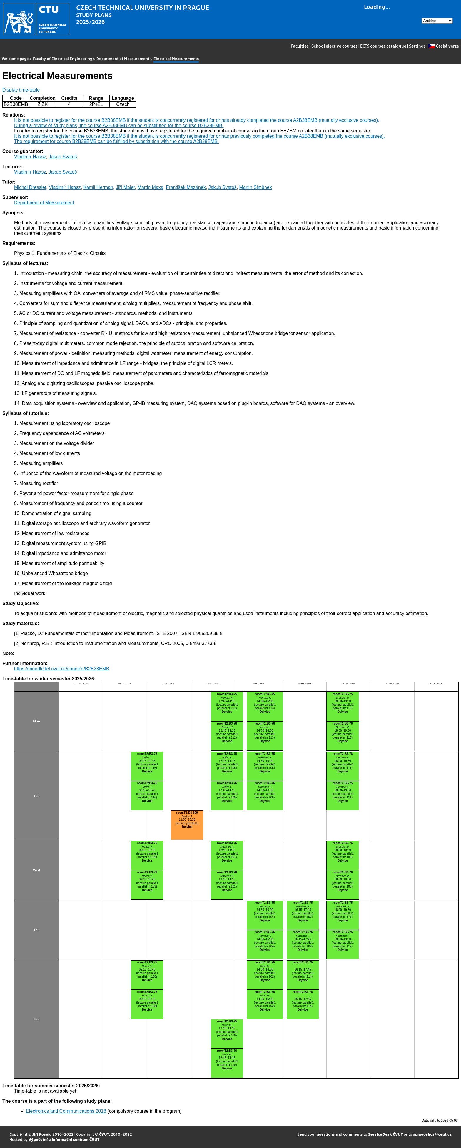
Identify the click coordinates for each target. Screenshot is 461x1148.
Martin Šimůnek (255, 187)
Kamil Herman (98, 187)
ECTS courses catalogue (383, 46)
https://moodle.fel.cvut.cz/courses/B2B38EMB (61, 668)
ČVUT (104, 1134)
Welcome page (15, 58)
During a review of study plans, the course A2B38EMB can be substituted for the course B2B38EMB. (118, 125)
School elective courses (334, 46)
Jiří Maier (125, 187)
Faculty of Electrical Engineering (62, 58)
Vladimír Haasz (30, 156)
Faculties (300, 46)
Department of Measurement (122, 58)
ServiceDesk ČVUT (385, 1134)
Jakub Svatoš (63, 156)
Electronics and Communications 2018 (66, 1111)
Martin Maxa (150, 187)
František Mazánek (186, 187)
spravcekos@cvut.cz (432, 1134)
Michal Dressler (30, 187)
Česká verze (443, 46)
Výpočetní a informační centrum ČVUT (64, 1139)
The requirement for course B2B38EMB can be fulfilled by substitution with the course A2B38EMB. (116, 141)
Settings (417, 46)
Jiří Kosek (41, 1134)
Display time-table (21, 89)
